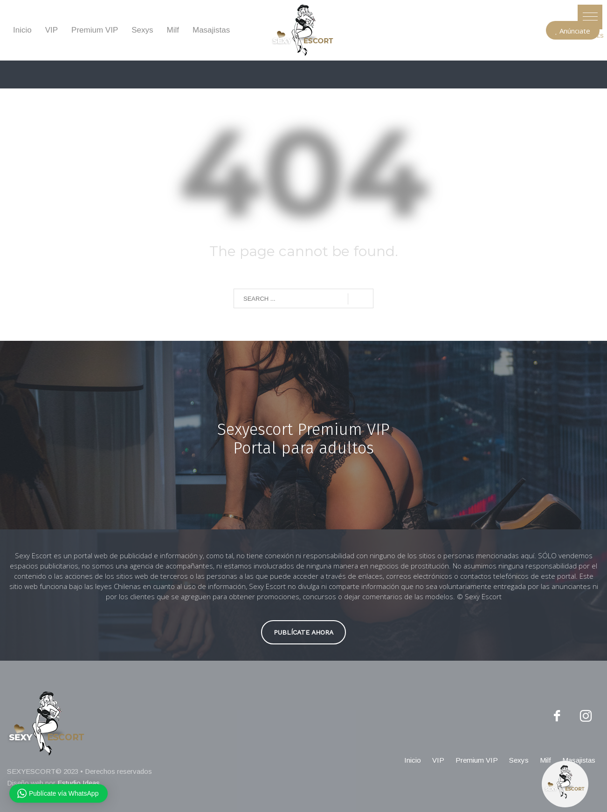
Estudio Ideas (78, 783)
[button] (590, 17)
